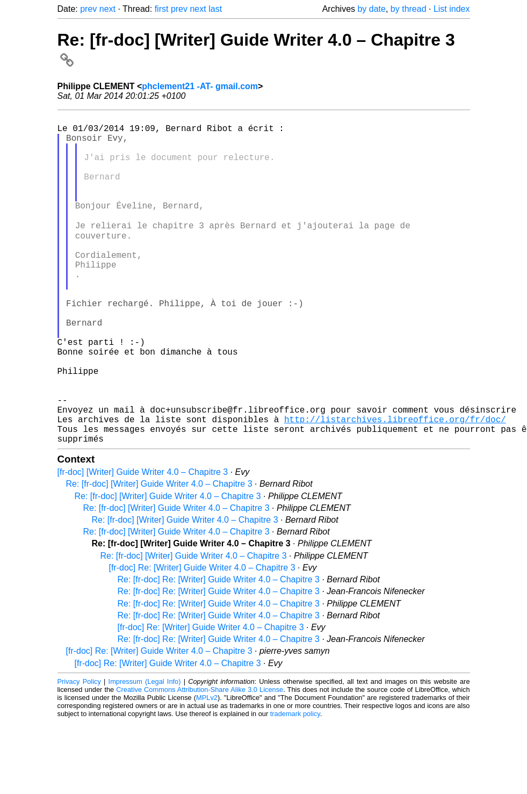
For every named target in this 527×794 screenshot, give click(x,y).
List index (452, 8)
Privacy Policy (79, 753)
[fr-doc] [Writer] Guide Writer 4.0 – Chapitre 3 (142, 543)
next (107, 8)
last (215, 8)
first (162, 8)
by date (371, 8)
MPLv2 (207, 770)
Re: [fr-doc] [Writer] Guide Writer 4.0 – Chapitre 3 (159, 555)
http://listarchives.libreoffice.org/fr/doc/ (395, 487)
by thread (409, 8)
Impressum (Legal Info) (145, 753)
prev (88, 8)
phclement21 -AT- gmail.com (200, 86)
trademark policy (295, 786)
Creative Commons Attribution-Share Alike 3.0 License (199, 761)
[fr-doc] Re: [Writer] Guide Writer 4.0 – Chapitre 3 (202, 639)
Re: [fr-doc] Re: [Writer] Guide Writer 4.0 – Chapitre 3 (219, 651)
